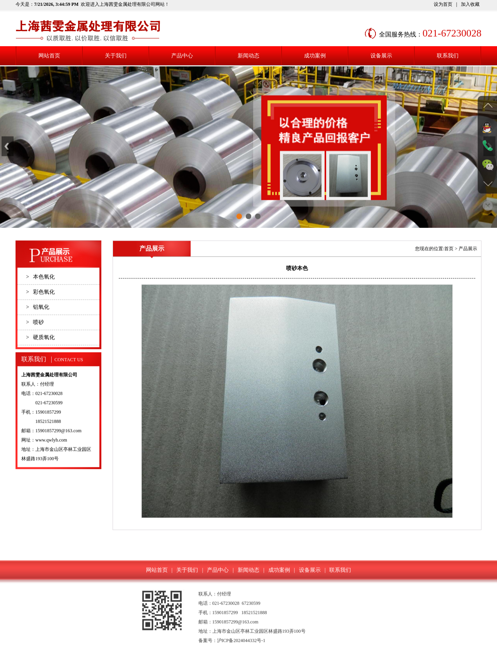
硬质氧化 (40, 350)
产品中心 (182, 56)
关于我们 (116, 56)
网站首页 (49, 56)
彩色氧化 (40, 304)
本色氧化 (40, 289)
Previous (8, 153)
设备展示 (381, 56)
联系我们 (448, 56)
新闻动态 (248, 56)
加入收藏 (470, 4)
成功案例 (315, 56)
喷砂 (35, 335)
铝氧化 (37, 320)
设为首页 (443, 4)
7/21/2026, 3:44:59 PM (56, 4)
